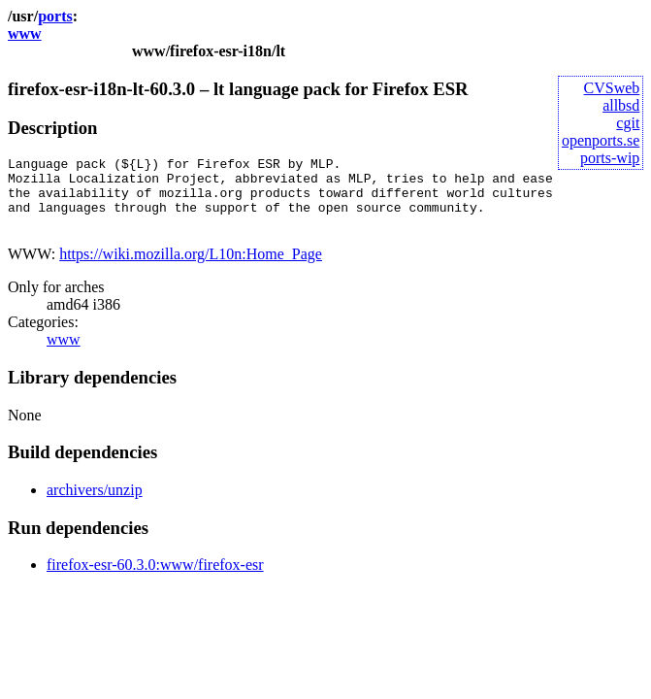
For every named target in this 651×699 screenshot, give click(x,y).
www (25, 33)
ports (55, 16)
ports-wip (609, 158)
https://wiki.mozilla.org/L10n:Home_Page (190, 268)
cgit (627, 123)
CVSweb (612, 88)
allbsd (620, 105)
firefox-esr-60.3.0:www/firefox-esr (155, 579)
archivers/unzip (95, 504)
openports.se (600, 140)
